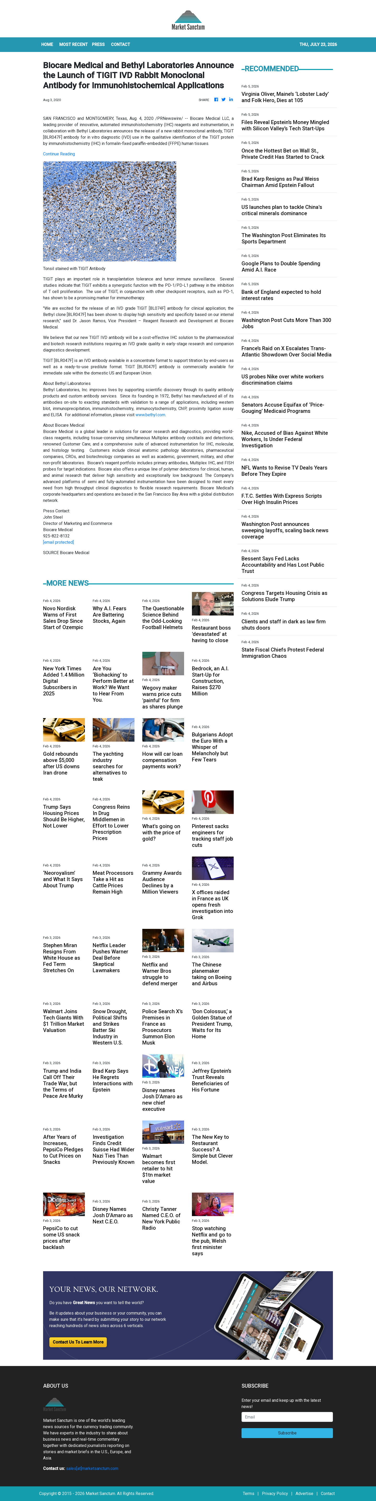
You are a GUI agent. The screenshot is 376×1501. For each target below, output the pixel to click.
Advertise (304, 1493)
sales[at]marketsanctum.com (92, 1468)
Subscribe (287, 1432)
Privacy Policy (275, 1493)
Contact (328, 1493)
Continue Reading (59, 153)
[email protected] (58, 542)
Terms (248, 1493)
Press (98, 44)
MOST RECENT (73, 44)
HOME (47, 44)
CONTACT (120, 44)
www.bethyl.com (150, 414)
